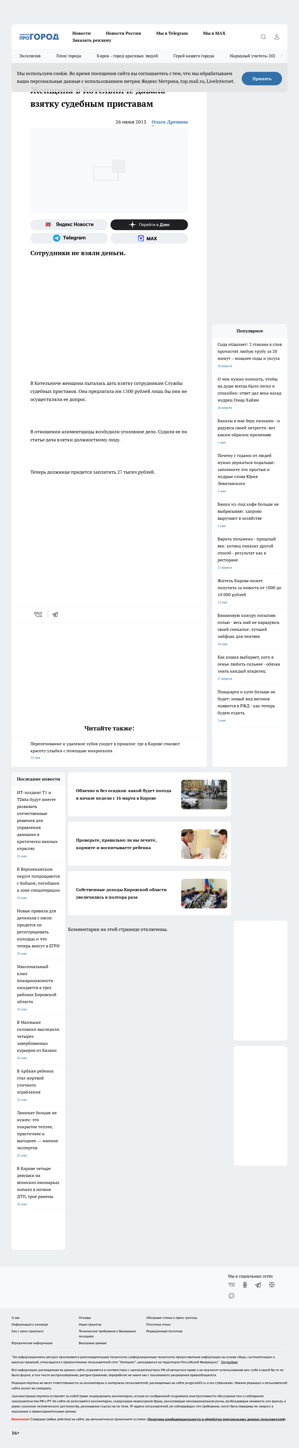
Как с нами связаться (27, 1331)
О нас (16, 1318)
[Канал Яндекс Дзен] (149, 224)
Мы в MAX (214, 33)
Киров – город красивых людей (127, 55)
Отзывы (85, 1318)
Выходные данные (92, 1343)
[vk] (38, 614)
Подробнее (229, 1362)
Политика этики (158, 1324)
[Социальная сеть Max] (149, 238)
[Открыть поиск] (263, 36)
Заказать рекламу (91, 40)
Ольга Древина (170, 122)
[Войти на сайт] (276, 36)
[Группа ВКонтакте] (231, 1285)
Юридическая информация (32, 1343)
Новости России (123, 33)
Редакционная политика (164, 1331)
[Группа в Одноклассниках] (245, 1285)
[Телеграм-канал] (69, 238)
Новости (81, 33)
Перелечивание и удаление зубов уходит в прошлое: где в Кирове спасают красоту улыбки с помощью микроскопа (109, 751)
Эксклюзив (30, 55)
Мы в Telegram (172, 33)
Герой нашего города (193, 55)
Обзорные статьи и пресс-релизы (171, 1318)
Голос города (68, 55)
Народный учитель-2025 (253, 55)
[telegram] (57, 614)
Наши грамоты (90, 1324)
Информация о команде (30, 1324)
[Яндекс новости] (69, 224)
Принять (262, 78)
